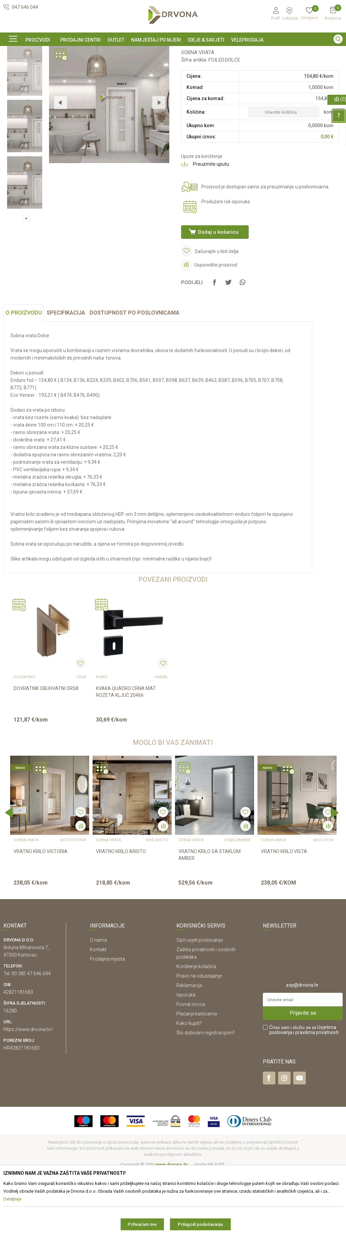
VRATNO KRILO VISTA (284, 915)
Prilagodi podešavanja (200, 1224)
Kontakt (98, 1014)
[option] (173, 51)
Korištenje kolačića (196, 1031)
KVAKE (101, 741)
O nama (98, 1004)
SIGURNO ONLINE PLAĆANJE (172, 52)
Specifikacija (66, 377)
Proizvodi (12, 67)
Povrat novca (190, 1069)
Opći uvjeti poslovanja (199, 1004)
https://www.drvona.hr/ (28, 1094)
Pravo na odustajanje (199, 1040)
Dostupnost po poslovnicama (134, 377)
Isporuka (185, 1059)
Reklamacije (189, 1050)
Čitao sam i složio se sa (304, 1095)
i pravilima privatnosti (316, 1097)
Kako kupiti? (189, 1088)
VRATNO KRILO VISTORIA (41, 915)
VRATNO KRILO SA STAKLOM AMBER (209, 919)
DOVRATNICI (24, 741)
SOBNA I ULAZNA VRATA (51, 67)
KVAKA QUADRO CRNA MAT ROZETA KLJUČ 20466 (126, 756)
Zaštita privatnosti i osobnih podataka (206, 1017)
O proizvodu (23, 377)
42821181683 (18, 1056)
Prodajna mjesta (107, 1023)
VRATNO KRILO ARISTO (121, 915)
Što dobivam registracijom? (205, 1097)
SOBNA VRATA (95, 67)
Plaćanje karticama (196, 1078)
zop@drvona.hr (302, 1049)
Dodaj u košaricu (217, 285)
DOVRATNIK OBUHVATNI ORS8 (46, 752)
